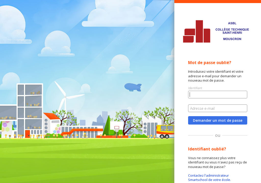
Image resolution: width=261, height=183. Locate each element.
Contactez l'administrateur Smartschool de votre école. (209, 177)
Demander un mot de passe (217, 120)
